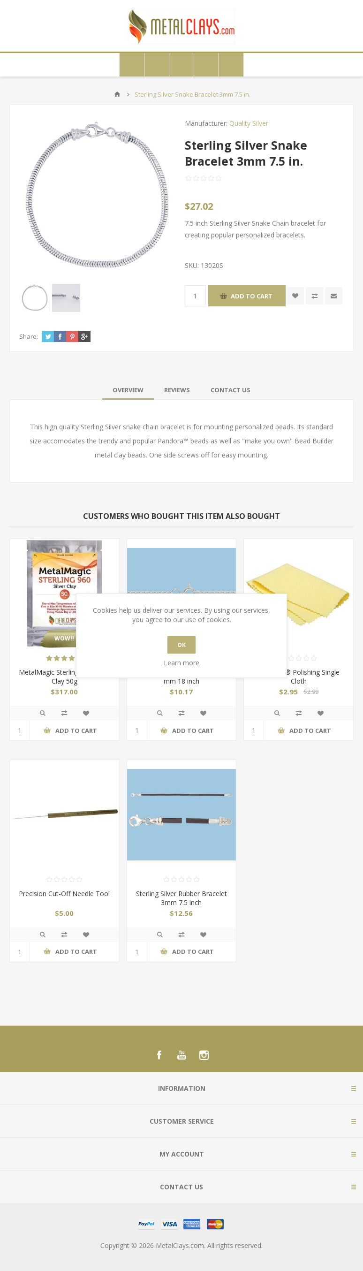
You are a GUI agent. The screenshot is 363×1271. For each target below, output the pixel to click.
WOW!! (64, 638)
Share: (28, 336)
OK (181, 645)
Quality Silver (248, 123)
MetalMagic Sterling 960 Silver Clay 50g (64, 676)
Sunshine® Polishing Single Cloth (299, 676)
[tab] (128, 390)
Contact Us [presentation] (230, 390)
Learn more (181, 662)
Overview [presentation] (128, 390)
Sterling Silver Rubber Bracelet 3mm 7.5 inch (181, 898)
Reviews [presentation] (177, 390)
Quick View (43, 713)
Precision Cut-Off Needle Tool (64, 893)
